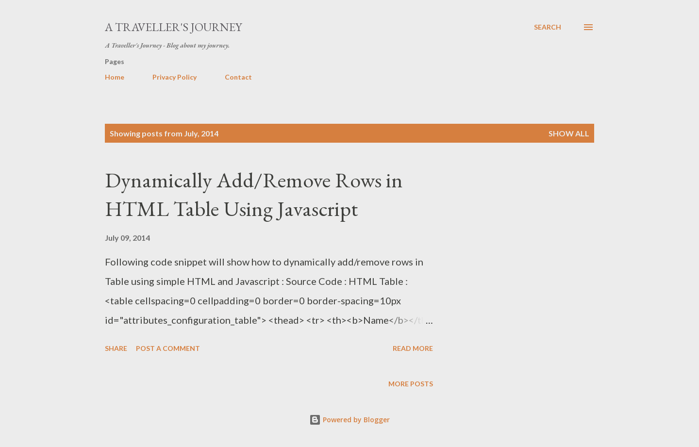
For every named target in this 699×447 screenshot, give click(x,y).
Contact (238, 77)
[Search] (547, 27)
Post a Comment (168, 348)
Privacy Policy (174, 77)
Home (114, 77)
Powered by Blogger (349, 419)
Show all (569, 133)
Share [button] (116, 348)
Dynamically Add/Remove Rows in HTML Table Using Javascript (254, 194)
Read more (413, 348)
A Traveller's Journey (173, 26)
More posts (410, 384)
